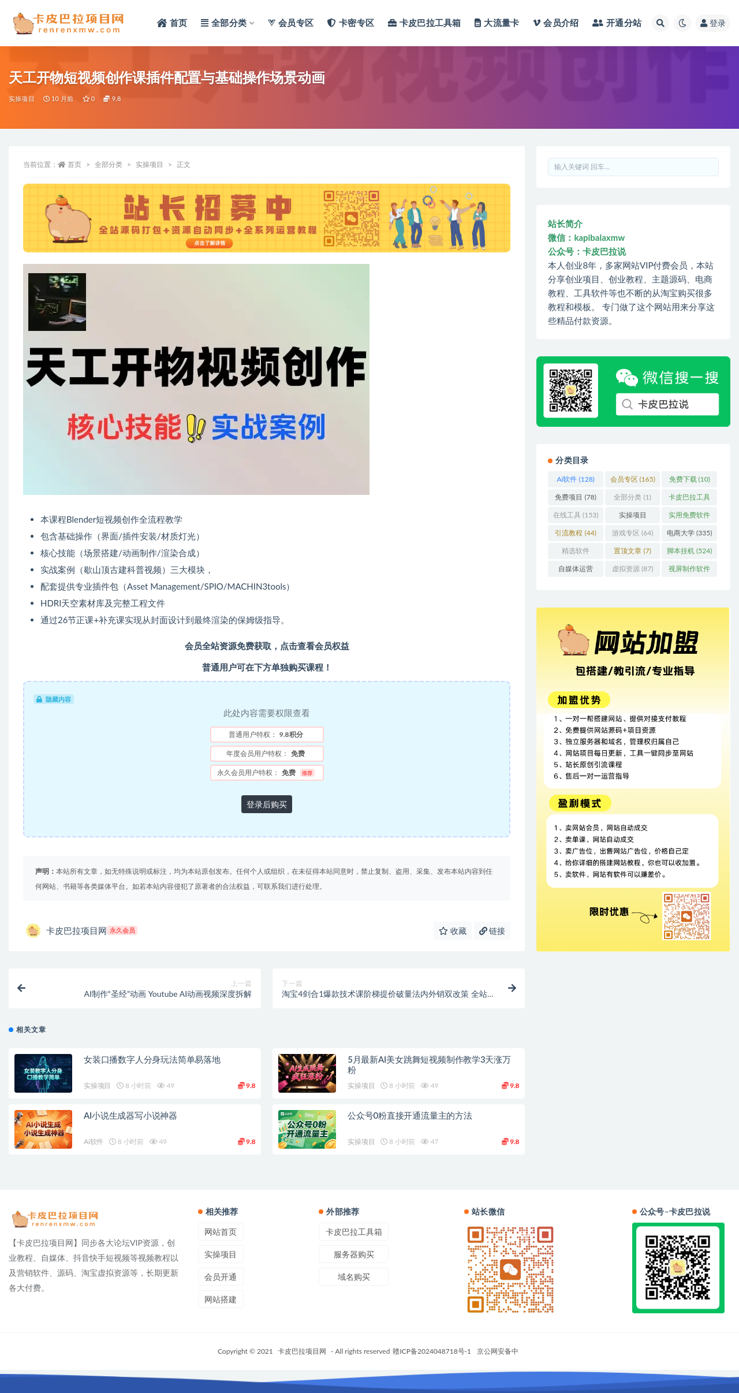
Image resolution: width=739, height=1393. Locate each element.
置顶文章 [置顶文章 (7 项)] (632, 550)
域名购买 (354, 1277)
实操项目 (22, 98)
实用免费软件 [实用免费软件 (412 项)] (689, 517)
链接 (492, 931)
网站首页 (220, 1231)
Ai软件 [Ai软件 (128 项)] (575, 479)
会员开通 (220, 1277)
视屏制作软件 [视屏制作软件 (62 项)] (689, 570)
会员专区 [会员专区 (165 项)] (632, 479)
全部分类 (108, 164)
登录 (713, 23)
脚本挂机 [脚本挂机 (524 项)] (689, 550)
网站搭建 (220, 1299)
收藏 (452, 931)
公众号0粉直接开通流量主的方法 (410, 1115)
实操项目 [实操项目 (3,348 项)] (633, 517)
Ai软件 (93, 1141)
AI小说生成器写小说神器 (130, 1115)
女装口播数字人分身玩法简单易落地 (152, 1059)
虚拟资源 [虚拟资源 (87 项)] (632, 568)
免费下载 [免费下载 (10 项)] (689, 479)
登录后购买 (267, 804)
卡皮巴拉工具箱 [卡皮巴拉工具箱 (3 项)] (689, 499)
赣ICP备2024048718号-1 (432, 1351)
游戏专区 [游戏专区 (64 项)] (632, 532)
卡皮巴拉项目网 (81, 930)
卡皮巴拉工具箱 (354, 1231)
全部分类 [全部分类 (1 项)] (632, 497)
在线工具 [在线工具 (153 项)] (575, 515)
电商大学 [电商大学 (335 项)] (689, 532)
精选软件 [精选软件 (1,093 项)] (575, 552)
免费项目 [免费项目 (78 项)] (575, 497)
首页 (74, 164)
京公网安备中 (497, 1351)
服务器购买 (354, 1254)
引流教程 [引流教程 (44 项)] (575, 532)
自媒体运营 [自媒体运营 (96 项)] (575, 570)
